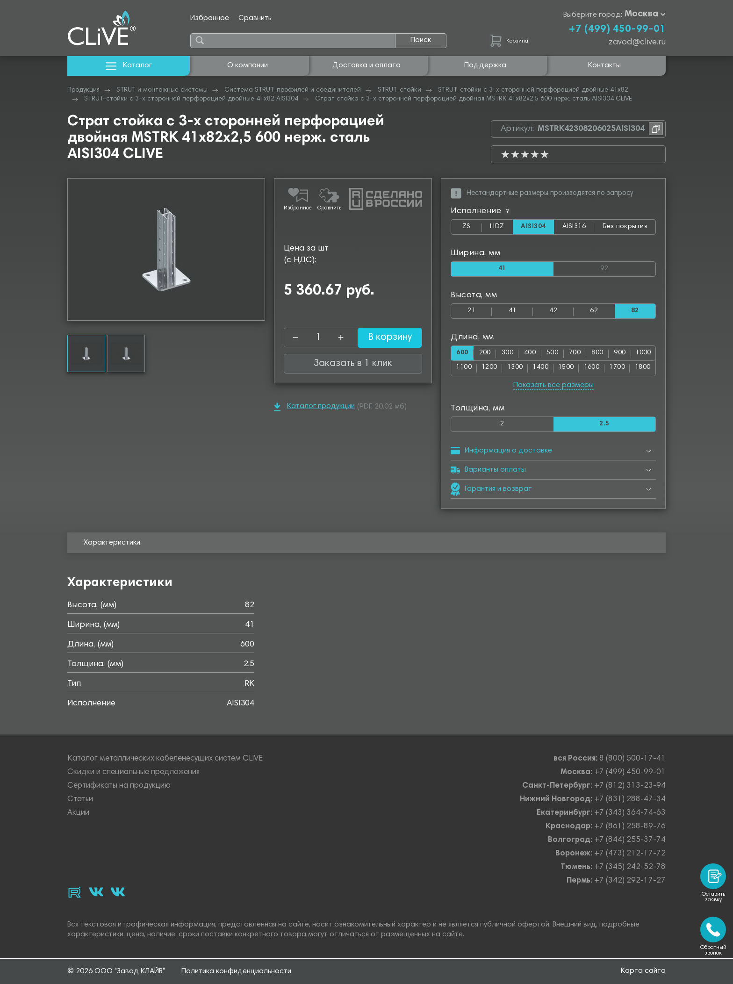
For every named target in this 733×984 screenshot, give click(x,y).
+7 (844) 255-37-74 (630, 840)
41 (513, 312)
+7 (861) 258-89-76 (630, 827)
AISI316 (578, 229)
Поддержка (485, 65)
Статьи (80, 800)
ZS (471, 229)
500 (552, 354)
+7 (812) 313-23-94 (630, 786)
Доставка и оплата (366, 65)
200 (485, 354)
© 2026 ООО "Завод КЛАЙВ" (116, 971)
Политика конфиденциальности (236, 971)
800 (597, 354)
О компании (247, 65)
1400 (540, 369)
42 (553, 312)
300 (507, 354)
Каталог (129, 66)
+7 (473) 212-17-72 (630, 854)
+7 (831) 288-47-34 (630, 800)
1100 (464, 369)
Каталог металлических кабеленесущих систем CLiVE (165, 759)
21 (471, 312)
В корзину (382, 337)
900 (619, 354)
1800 (643, 369)
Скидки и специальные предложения (133, 772)
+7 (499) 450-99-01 (617, 29)
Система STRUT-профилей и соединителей (292, 90)
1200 (489, 369)
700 (575, 354)
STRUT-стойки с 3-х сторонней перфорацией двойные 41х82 (533, 90)
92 (627, 267)
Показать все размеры (553, 386)
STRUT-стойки (399, 90)
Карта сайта (643, 971)
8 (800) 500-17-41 (632, 759)
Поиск (420, 40)
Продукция (83, 90)
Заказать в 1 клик (352, 364)
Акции (78, 813)
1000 (643, 354)
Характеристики (112, 544)
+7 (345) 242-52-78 (630, 867)
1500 (566, 369)
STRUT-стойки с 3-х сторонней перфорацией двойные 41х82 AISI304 (191, 99)
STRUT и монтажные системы (162, 90)
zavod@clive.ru (637, 42)
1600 (592, 369)
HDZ (500, 229)
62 (594, 312)
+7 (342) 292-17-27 (630, 881)
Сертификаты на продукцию (119, 786)
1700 (617, 369)
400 (530, 354)
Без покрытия (625, 226)
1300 (515, 369)
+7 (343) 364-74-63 (630, 813)
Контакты (604, 65)
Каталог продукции (314, 406)
